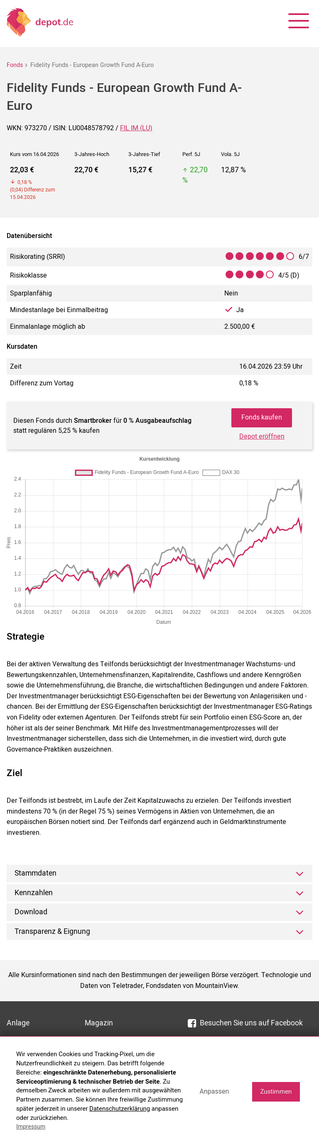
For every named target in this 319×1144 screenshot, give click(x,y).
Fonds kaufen (261, 417)
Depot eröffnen (262, 437)
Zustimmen (276, 1091)
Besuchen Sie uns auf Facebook (245, 1023)
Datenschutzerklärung (119, 1108)
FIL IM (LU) (136, 128)
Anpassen (214, 1091)
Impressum (30, 1126)
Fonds (15, 65)
